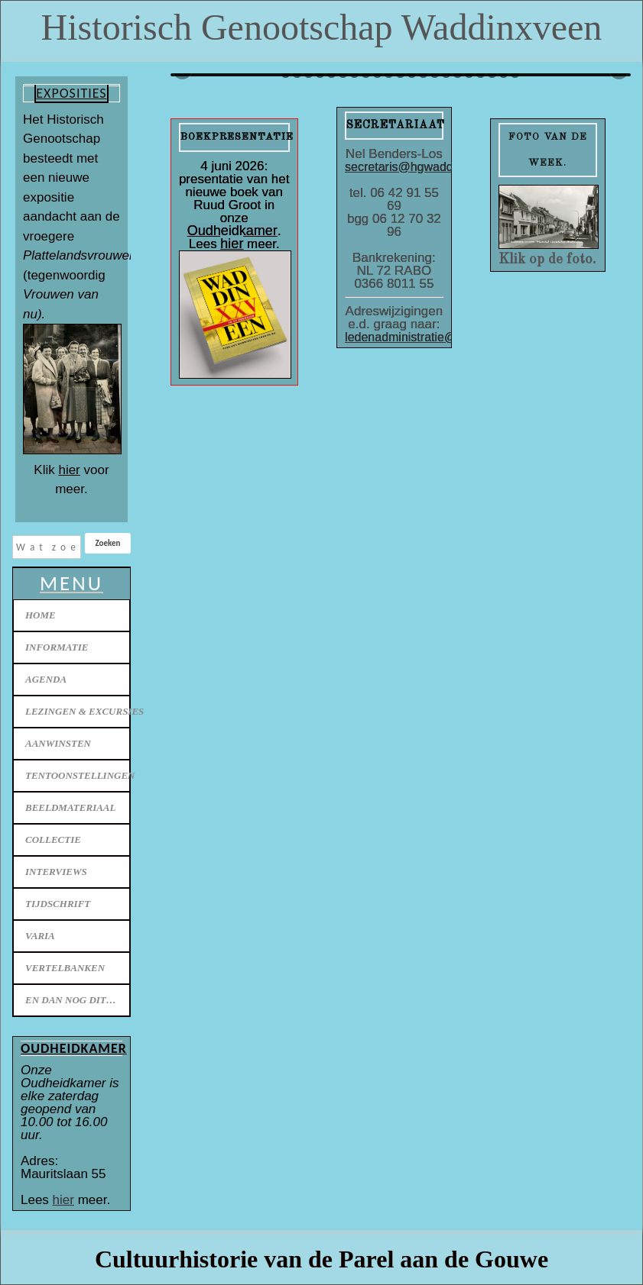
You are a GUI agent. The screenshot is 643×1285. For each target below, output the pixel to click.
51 (412, 73)
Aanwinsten (58, 743)
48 (377, 73)
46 (354, 73)
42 (308, 73)
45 (343, 73)
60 (515, 73)
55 (457, 73)
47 (366, 73)
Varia (40, 935)
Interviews (56, 871)
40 (285, 73)
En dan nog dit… (70, 1000)
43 (320, 73)
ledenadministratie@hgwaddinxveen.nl (449, 337)
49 (389, 73)
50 (400, 73)
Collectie (53, 839)
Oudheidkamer (232, 230)
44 (331, 73)
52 (423, 73)
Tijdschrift (57, 903)
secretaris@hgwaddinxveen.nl (426, 166)
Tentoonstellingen (77, 775)
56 (469, 73)
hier (69, 470)
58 (492, 73)
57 (480, 73)
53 (434, 73)
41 (297, 73)
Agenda (46, 679)
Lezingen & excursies (77, 711)
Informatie (56, 647)
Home (40, 615)
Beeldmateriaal (70, 807)
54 (446, 73)
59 (503, 73)
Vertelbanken (65, 967)
